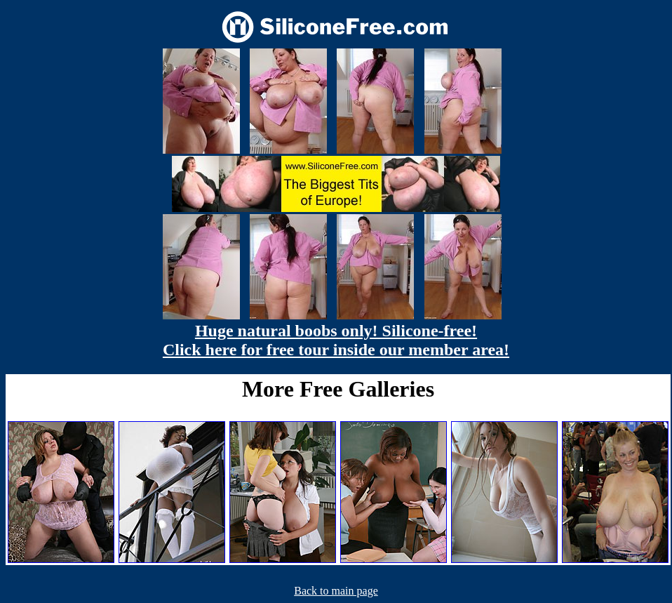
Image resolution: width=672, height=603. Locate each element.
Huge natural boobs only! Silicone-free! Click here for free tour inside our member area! (336, 340)
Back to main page (336, 591)
